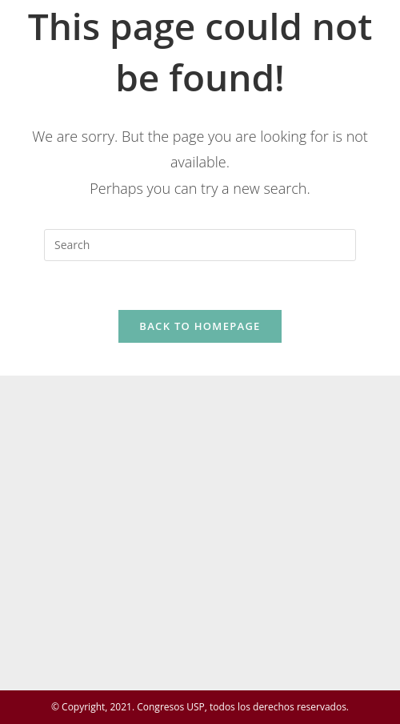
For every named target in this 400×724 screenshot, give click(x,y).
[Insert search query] (200, 245)
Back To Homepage (199, 326)
